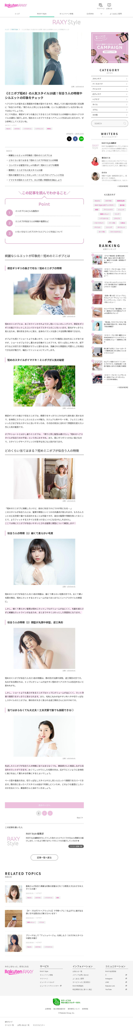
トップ (17, 14)
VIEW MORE (122, 186)
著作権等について (74, 1009)
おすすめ (17, 129)
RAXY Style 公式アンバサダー (104, 205)
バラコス (41, 922)
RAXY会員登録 (110, 971)
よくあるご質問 (116, 14)
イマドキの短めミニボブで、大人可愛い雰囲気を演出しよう (35, 179)
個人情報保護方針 (59, 1009)
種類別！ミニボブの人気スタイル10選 (25, 170)
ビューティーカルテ (47, 982)
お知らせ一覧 (77, 971)
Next (79, 817)
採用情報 (85, 1009)
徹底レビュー (31, 922)
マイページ (44, 979)
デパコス (97, 227)
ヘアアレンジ (39, 129)
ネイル (95, 104)
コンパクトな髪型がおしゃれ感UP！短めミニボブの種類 (34, 165)
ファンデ (109, 227)
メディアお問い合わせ (81, 975)
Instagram (109, 979)
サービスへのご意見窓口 (81, 982)
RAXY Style (41, 14)
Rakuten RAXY (16, 6)
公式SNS (90, 14)
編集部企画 (120, 201)
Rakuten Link (110, 986)
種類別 (49, 129)
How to (8, 129)
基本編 (122, 205)
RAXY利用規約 (78, 986)
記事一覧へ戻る (44, 857)
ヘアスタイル (27, 129)
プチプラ (117, 218)
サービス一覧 (9, 1025)
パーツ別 (112, 223)
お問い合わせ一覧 (23, 1025)
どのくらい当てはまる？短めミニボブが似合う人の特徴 (33, 160)
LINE (107, 982)
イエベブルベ (98, 223)
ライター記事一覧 (76, 846)
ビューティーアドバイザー (49, 986)
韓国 (96, 209)
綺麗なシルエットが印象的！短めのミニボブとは (30, 155)
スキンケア (96, 78)
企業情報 (48, 1009)
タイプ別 (102, 232)
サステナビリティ (39, 1025)
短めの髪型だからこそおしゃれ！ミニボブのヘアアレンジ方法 (36, 175)
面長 (57, 898)
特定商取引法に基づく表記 (82, 989)
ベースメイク (97, 84)
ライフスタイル (115, 232)
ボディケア (96, 94)
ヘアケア (14, 125)
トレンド (121, 209)
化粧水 (123, 223)
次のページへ (44, 805)
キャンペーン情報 (66, 14)
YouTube (108, 989)
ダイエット (121, 227)
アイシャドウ (108, 209)
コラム (95, 109)
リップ (117, 214)
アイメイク (96, 89)
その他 (95, 115)
